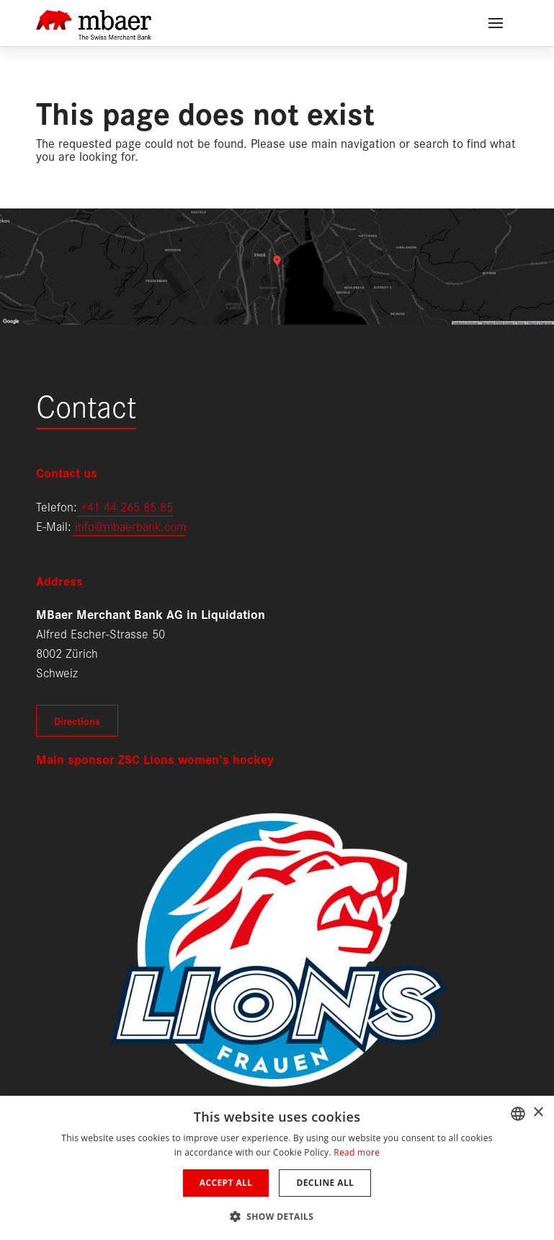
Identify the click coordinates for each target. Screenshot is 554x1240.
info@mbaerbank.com (128, 525)
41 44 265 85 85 (130, 506)
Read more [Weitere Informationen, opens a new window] (357, 1152)
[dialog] (277, 1168)
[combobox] (518, 1114)
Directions (77, 720)
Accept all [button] (226, 1183)
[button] (277, 1215)
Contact (86, 404)
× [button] (537, 1112)
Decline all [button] (325, 1183)
